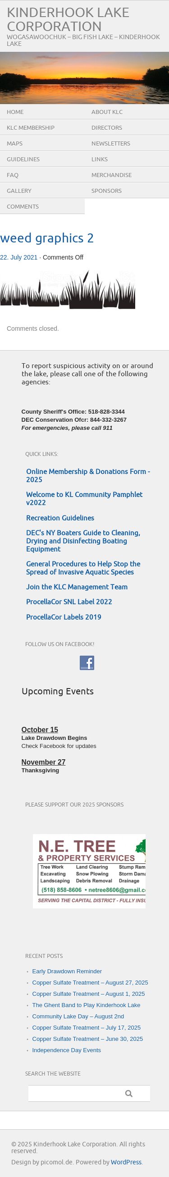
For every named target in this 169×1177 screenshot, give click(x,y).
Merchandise (111, 175)
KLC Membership (31, 128)
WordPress (126, 1162)
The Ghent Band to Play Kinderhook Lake (86, 1005)
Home (15, 112)
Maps (15, 144)
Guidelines (23, 159)
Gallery (19, 191)
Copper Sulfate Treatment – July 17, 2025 (86, 1027)
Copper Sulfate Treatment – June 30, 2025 (87, 1039)
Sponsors (106, 191)
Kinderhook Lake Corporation (68, 20)
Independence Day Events (66, 1050)
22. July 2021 (18, 257)
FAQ (12, 175)
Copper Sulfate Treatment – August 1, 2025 (88, 993)
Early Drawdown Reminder (67, 971)
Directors (106, 128)
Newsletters (110, 144)
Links (99, 159)
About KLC (107, 112)
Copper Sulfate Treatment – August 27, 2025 (90, 982)
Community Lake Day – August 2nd (78, 1016)
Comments (23, 207)
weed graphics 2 (47, 238)
